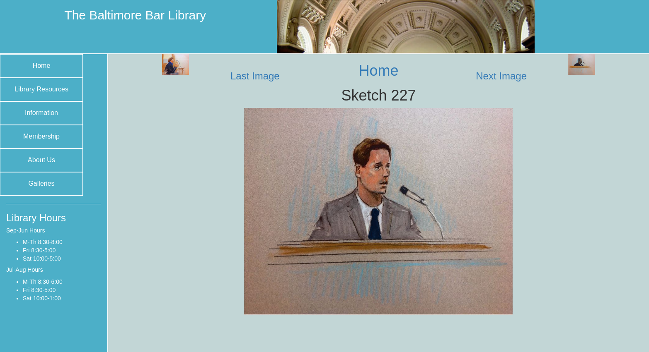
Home (42, 65)
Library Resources (41, 89)
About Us (41, 159)
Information (41, 112)
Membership (41, 136)
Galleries (41, 183)
